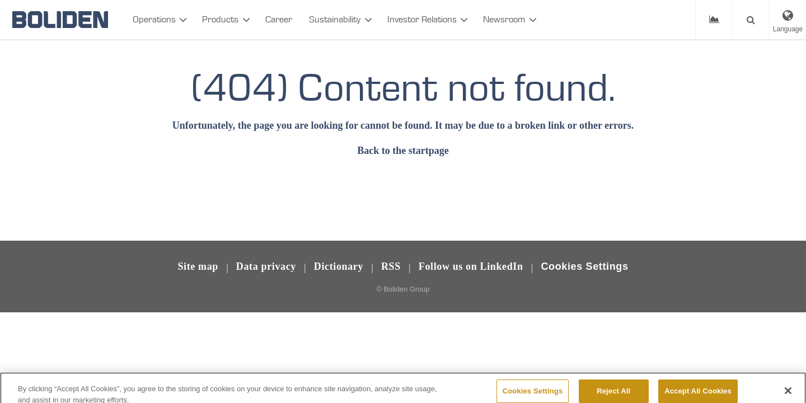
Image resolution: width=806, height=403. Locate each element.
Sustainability (334, 19)
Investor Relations (422, 19)
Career (278, 19)
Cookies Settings (584, 266)
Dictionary (338, 266)
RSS (391, 266)
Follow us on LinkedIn (471, 266)
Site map (197, 266)
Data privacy (266, 266)
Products (220, 19)
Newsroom (504, 19)
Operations (154, 19)
